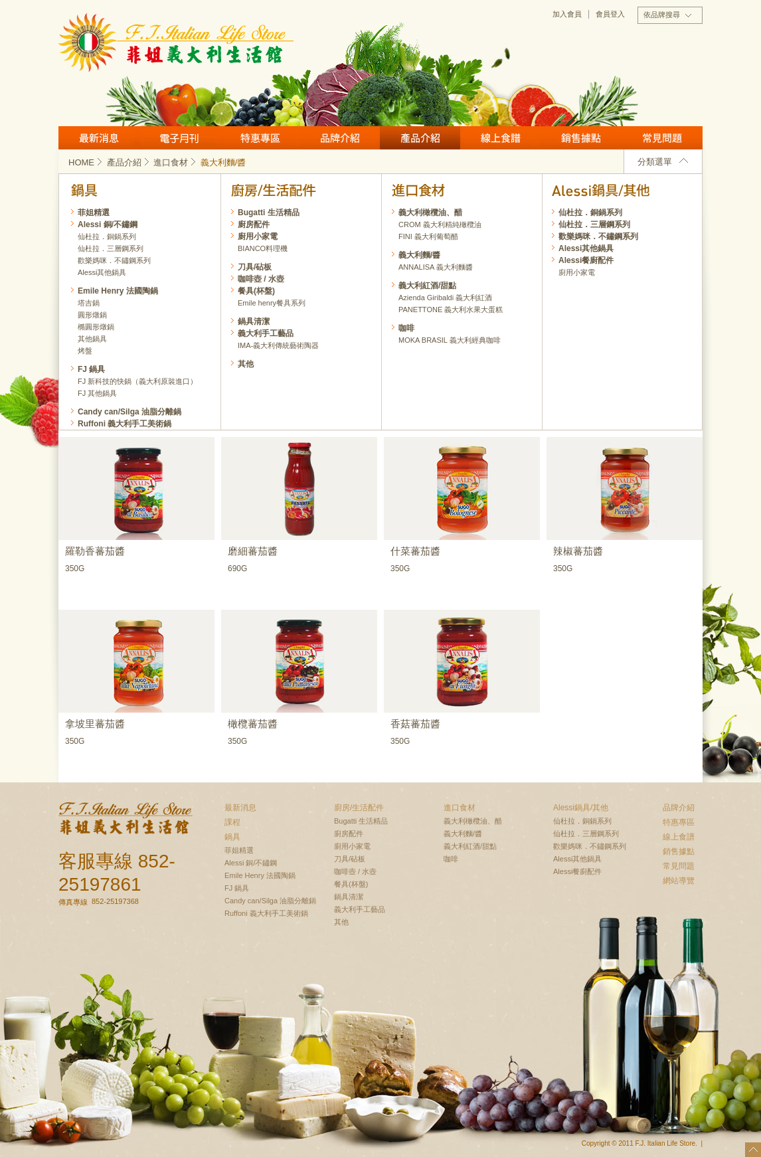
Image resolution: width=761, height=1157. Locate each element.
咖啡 (406, 328)
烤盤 (85, 351)
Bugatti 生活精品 (268, 212)
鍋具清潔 (254, 321)
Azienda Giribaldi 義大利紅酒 (445, 298)
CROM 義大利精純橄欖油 (439, 224)
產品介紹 (420, 137)
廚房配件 (254, 224)
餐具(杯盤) (256, 291)
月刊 (179, 137)
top (753, 1149)
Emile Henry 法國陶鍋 (118, 291)
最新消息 (98, 137)
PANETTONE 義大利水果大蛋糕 (450, 309)
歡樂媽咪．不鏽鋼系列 (598, 236)
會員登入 (610, 14)
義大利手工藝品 (266, 333)
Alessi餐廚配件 (586, 260)
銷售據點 (581, 137)
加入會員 (567, 14)
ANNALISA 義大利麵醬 (435, 267)
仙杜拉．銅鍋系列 (590, 212)
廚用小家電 (576, 272)
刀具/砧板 (255, 267)
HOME (86, 162)
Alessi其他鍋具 (586, 248)
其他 (246, 364)
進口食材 (175, 162)
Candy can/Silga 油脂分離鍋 (129, 411)
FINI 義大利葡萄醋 (428, 236)
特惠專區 (259, 137)
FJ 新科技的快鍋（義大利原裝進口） (137, 381)
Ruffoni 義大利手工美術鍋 (124, 423)
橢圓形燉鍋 (96, 327)
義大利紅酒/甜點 (427, 285)
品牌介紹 (339, 137)
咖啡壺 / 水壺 (261, 279)
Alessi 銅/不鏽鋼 (107, 224)
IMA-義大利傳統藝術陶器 (278, 345)
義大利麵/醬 (419, 255)
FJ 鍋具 (91, 369)
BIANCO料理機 (263, 248)
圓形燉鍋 (92, 315)
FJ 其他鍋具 (97, 393)
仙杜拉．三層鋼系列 (594, 224)
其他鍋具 (92, 339)
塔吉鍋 (89, 303)
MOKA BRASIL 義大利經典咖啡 (449, 340)
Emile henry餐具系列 (271, 303)
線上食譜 (500, 137)
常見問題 (662, 137)
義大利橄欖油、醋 (430, 212)
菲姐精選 (94, 212)
